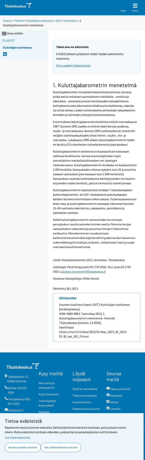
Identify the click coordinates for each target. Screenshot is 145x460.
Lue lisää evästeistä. (17, 437)
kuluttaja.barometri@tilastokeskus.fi (83, 271)
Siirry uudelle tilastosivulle (73, 65)
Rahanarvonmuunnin (86, 408)
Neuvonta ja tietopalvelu (47, 385)
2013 (59, 20)
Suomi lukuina (81, 402)
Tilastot (19, 20)
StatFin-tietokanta (84, 389)
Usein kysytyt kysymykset (47, 403)
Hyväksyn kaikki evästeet (22, 447)
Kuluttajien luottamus (39, 20)
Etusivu (7, 20)
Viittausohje (67, 298)
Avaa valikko (12, 34)
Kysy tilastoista (49, 394)
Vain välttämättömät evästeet (61, 447)
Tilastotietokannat (84, 395)
